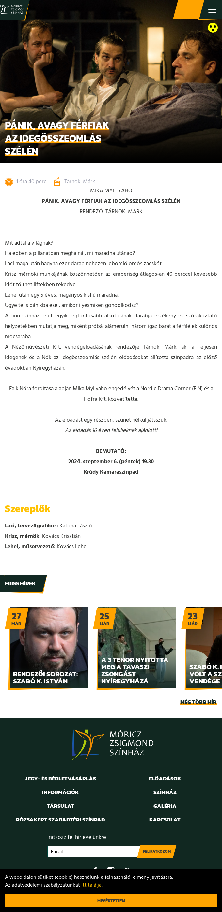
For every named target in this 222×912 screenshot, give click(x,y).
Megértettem (111, 901)
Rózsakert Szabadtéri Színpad (60, 819)
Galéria (165, 806)
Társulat (60, 806)
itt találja (91, 885)
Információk (60, 792)
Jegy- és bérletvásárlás (189, 10)
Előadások (165, 778)
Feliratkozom (157, 851)
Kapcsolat (165, 819)
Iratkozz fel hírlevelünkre (76, 837)
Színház (165, 792)
